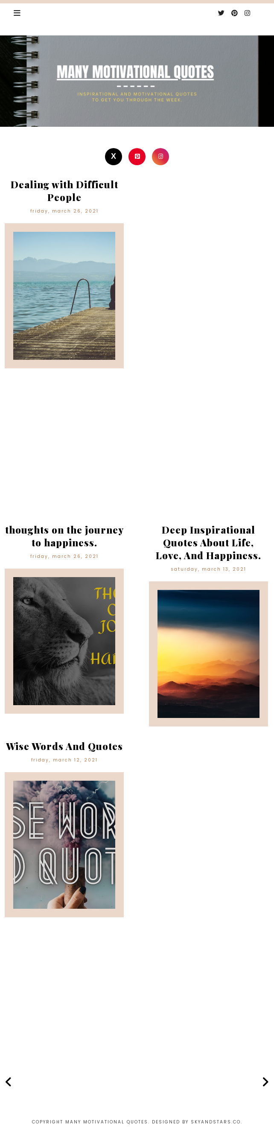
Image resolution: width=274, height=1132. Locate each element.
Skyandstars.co (216, 1122)
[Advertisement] (137, 452)
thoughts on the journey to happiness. (64, 536)
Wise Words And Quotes (64, 746)
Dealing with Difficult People (64, 191)
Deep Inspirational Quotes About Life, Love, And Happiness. (208, 542)
